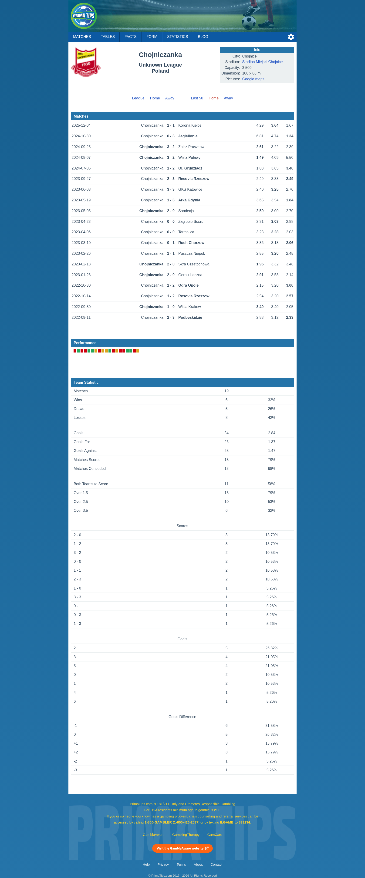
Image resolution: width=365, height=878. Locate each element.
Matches (82, 37)
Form (151, 37)
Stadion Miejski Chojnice (262, 62)
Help (146, 864)
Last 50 (197, 98)
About (198, 864)
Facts (131, 37)
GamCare (214, 835)
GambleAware (154, 835)
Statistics (177, 37)
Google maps (253, 79)
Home (155, 98)
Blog (203, 37)
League (138, 98)
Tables (108, 37)
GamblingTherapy (185, 835)
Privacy (163, 864)
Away (169, 98)
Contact (216, 864)
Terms (181, 864)
